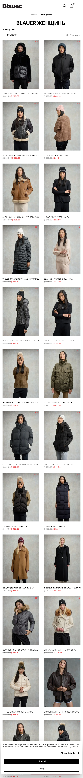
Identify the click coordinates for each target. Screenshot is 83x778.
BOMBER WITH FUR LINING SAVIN (60, 93)
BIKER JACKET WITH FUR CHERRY (60, 650)
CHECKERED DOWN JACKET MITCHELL (62, 464)
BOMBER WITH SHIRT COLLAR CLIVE (61, 712)
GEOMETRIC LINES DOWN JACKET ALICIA (21, 650)
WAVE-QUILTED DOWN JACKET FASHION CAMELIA (21, 341)
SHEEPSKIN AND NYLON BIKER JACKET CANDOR (21, 155)
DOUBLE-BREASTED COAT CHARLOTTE (62, 588)
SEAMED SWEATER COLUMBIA (58, 279)
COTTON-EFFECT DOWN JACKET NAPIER (21, 464)
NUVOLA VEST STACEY (54, 526)
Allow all (41, 761)
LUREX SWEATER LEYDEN (56, 155)
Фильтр (9, 34)
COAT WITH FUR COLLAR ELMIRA (18, 588)
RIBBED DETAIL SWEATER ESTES (59, 341)
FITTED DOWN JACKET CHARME (18, 712)
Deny (41, 768)
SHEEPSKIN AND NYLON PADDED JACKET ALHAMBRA (21, 217)
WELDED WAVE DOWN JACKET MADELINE (21, 279)
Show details (68, 753)
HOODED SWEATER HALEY (56, 217)
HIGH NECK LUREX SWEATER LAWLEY (20, 403)
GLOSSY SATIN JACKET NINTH (58, 403)
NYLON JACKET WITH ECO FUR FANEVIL (21, 93)
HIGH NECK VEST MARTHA (15, 526)
